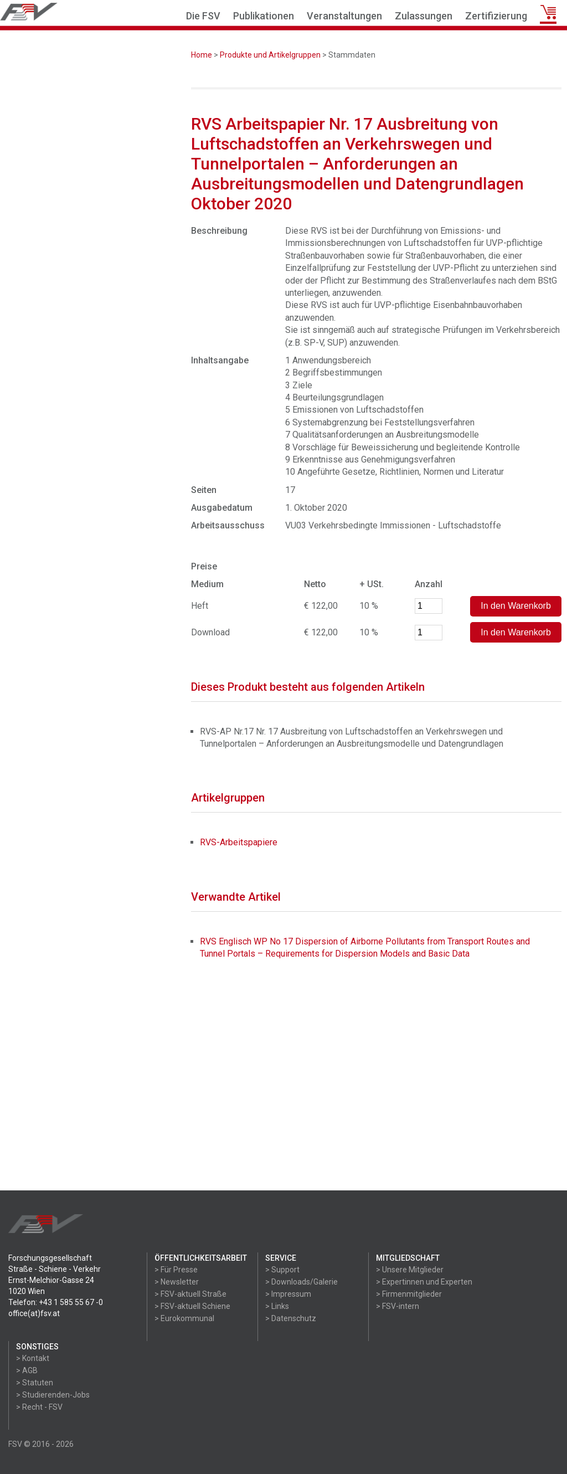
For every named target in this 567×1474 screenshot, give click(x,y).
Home (201, 54)
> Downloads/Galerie (301, 1281)
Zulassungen (423, 16)
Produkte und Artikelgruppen (270, 54)
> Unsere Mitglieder (410, 1269)
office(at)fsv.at (34, 1313)
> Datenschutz (290, 1318)
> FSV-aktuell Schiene (192, 1306)
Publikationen (263, 16)
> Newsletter (176, 1281)
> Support (282, 1269)
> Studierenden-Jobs (53, 1394)
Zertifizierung (496, 16)
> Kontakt (32, 1358)
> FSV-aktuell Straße (190, 1294)
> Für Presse (176, 1269)
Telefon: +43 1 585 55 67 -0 (55, 1302)
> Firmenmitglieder (409, 1294)
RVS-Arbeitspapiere (238, 842)
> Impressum (288, 1294)
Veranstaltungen (344, 16)
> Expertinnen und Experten (424, 1281)
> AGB (27, 1370)
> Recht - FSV (39, 1407)
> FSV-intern (397, 1306)
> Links (277, 1306)
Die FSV (203, 16)
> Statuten (34, 1382)
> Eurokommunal (184, 1318)
